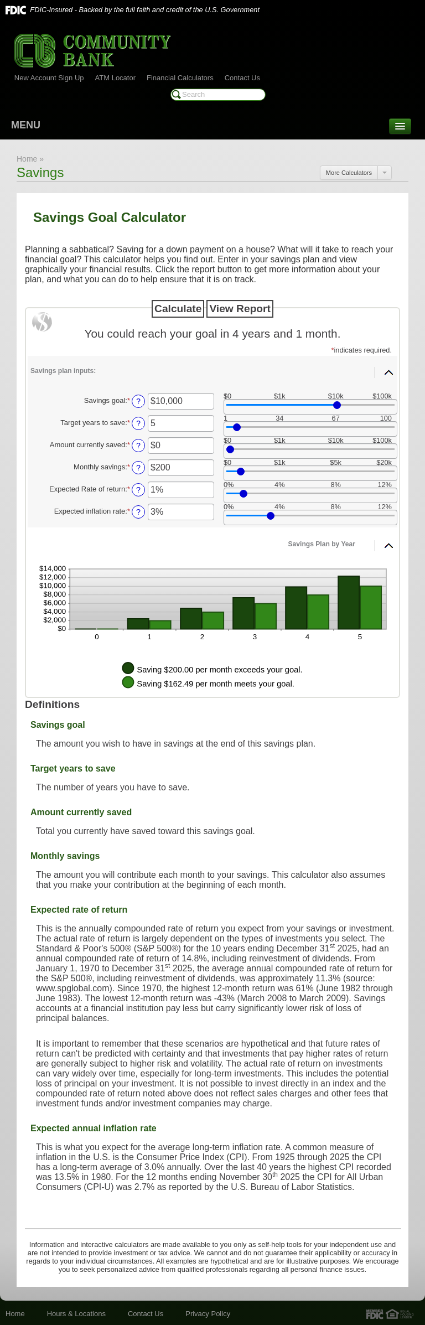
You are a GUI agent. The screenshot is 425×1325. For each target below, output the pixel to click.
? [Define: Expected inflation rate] (138, 512)
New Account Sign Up (49, 78)
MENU (25, 125)
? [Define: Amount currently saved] (138, 445)
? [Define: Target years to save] (138, 423)
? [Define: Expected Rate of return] (138, 489)
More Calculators (349, 172)
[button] (212, 369)
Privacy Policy (207, 1314)
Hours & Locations (76, 1314)
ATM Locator (115, 78)
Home (15, 1314)
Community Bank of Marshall (93, 51)
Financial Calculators (180, 78)
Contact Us (242, 78)
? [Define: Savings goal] (138, 401)
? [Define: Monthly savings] (138, 467)
